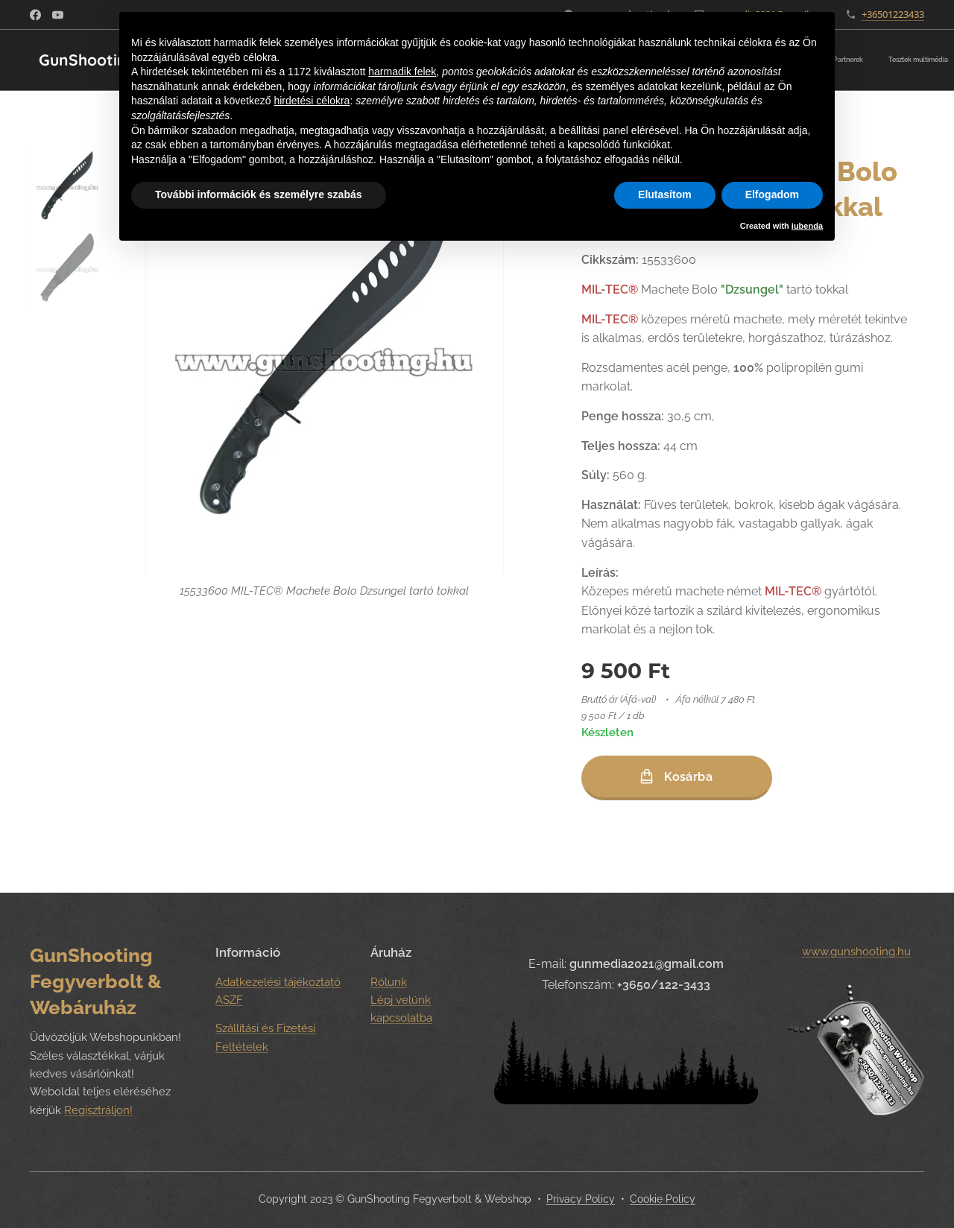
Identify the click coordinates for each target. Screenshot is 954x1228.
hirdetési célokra (312, 101)
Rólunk (388, 981)
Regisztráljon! (98, 1109)
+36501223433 (893, 14)
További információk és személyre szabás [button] (258, 194)
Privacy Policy (580, 1199)
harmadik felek (402, 71)
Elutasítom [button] (665, 194)
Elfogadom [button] (772, 194)
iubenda (807, 225)
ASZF (229, 1000)
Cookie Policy (662, 1199)
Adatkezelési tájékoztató (278, 981)
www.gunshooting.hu (855, 951)
